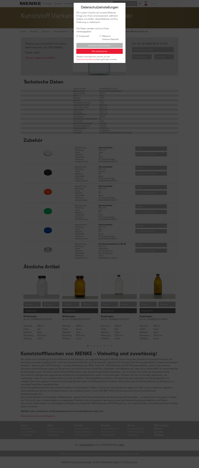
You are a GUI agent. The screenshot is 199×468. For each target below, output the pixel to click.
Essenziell (82, 36)
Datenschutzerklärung (85, 59)
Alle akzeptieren (99, 51)
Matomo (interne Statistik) (109, 38)
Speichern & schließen (99, 45)
